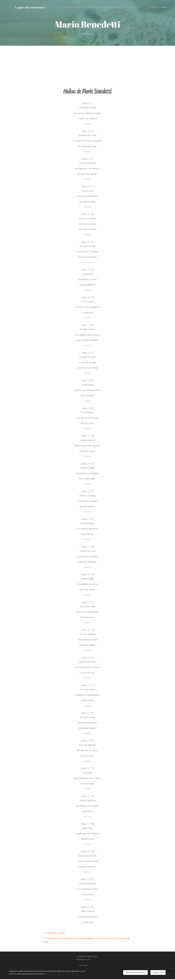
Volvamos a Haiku (56, 933)
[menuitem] (62, 7)
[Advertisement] (87, 62)
